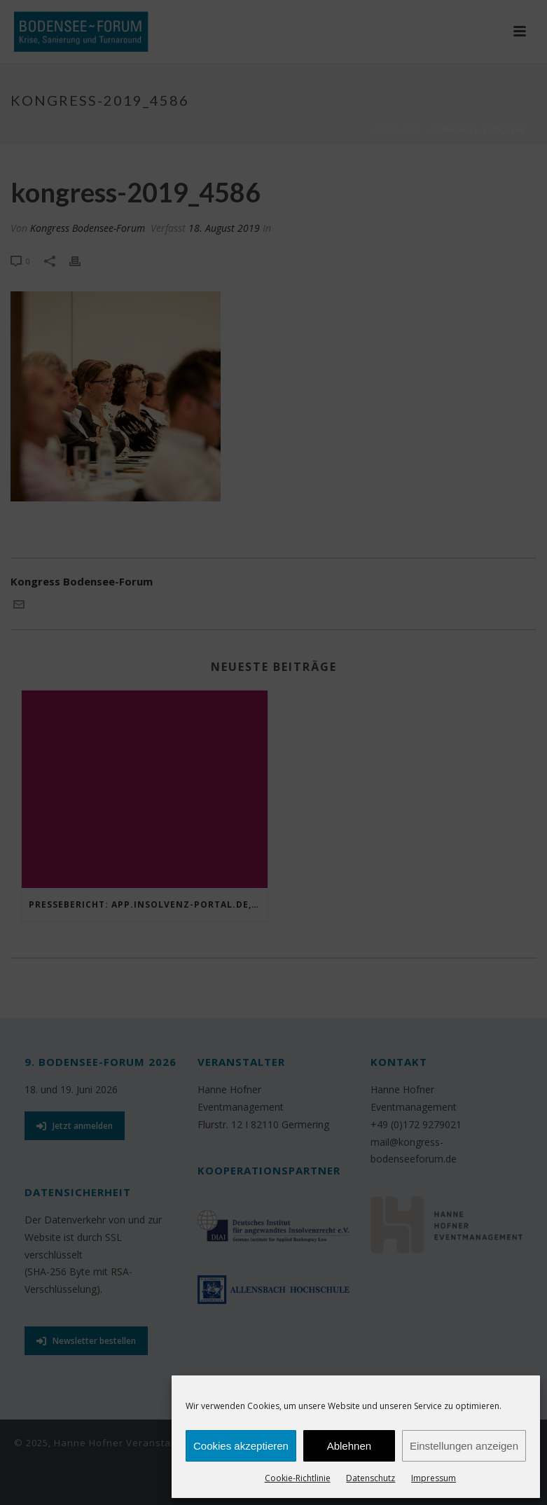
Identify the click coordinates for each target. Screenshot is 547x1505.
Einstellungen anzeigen (464, 1446)
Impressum (433, 1478)
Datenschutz (370, 1478)
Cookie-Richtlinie (298, 1478)
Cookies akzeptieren (241, 1446)
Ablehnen (349, 1446)
